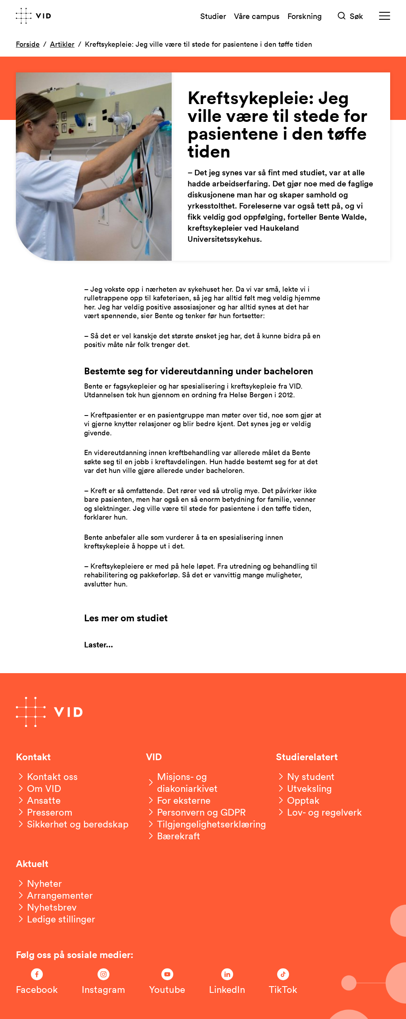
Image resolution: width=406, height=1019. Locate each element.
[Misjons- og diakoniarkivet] (203, 782)
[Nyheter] (39, 883)
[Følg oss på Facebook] (37, 981)
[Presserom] (44, 812)
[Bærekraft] (173, 836)
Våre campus (257, 16)
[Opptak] (298, 800)
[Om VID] (38, 788)
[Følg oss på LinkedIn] (227, 981)
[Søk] (350, 16)
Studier (213, 16)
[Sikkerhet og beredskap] (72, 824)
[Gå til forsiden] (33, 16)
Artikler (62, 44)
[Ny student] (305, 776)
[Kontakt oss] (47, 776)
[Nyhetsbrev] (46, 907)
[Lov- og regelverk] (319, 812)
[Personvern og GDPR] (196, 812)
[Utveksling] (304, 788)
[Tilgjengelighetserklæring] (206, 824)
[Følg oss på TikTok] (283, 981)
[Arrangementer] (54, 895)
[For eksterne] (178, 800)
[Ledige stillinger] (55, 919)
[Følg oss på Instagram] (103, 981)
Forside (28, 44)
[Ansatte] (38, 800)
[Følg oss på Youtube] (167, 981)
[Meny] (384, 16)
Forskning (304, 16)
